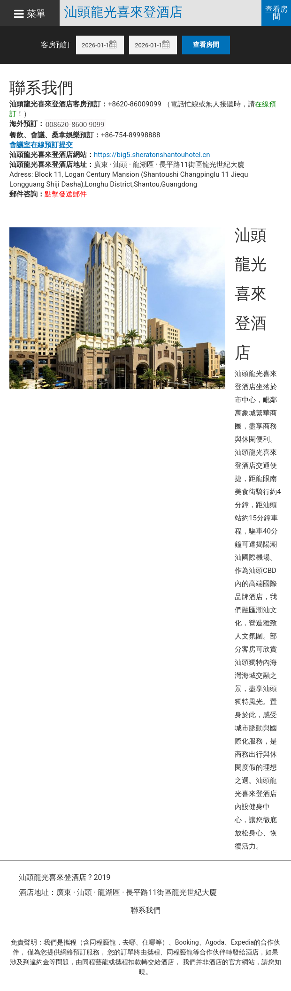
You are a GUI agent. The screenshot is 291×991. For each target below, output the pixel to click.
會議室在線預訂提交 (41, 145)
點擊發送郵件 (66, 194)
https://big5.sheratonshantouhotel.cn (152, 154)
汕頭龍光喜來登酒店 (123, 12)
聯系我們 (145, 910)
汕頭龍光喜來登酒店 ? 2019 (64, 877)
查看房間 (276, 13)
